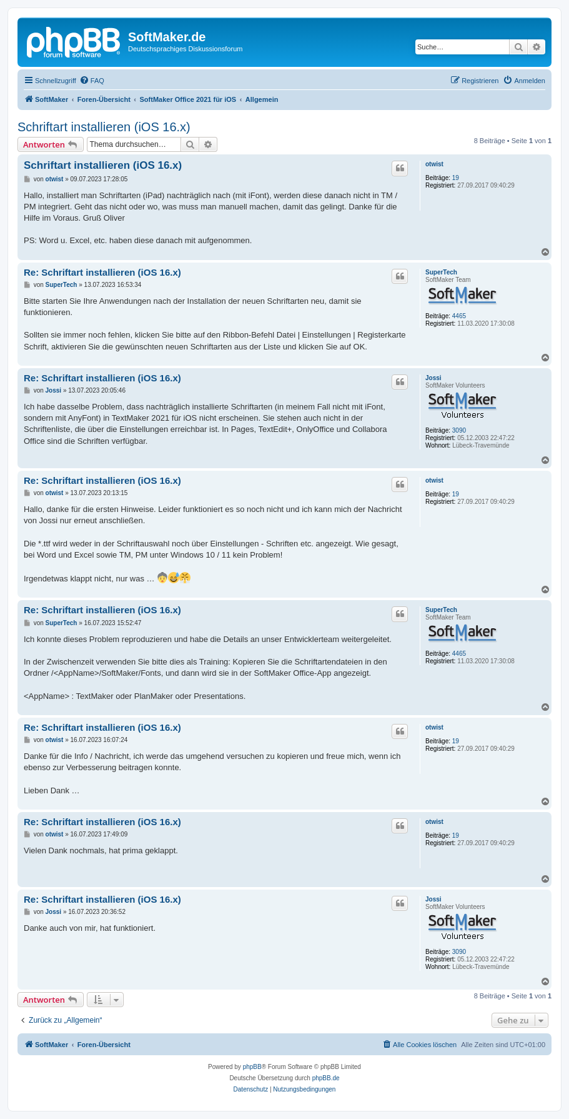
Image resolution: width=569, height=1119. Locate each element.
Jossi (433, 377)
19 (455, 177)
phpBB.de (326, 1078)
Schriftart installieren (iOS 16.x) (103, 127)
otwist (434, 164)
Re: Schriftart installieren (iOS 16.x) (102, 272)
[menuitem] (91, 80)
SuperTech (441, 272)
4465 (459, 316)
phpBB (252, 1066)
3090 (459, 430)
